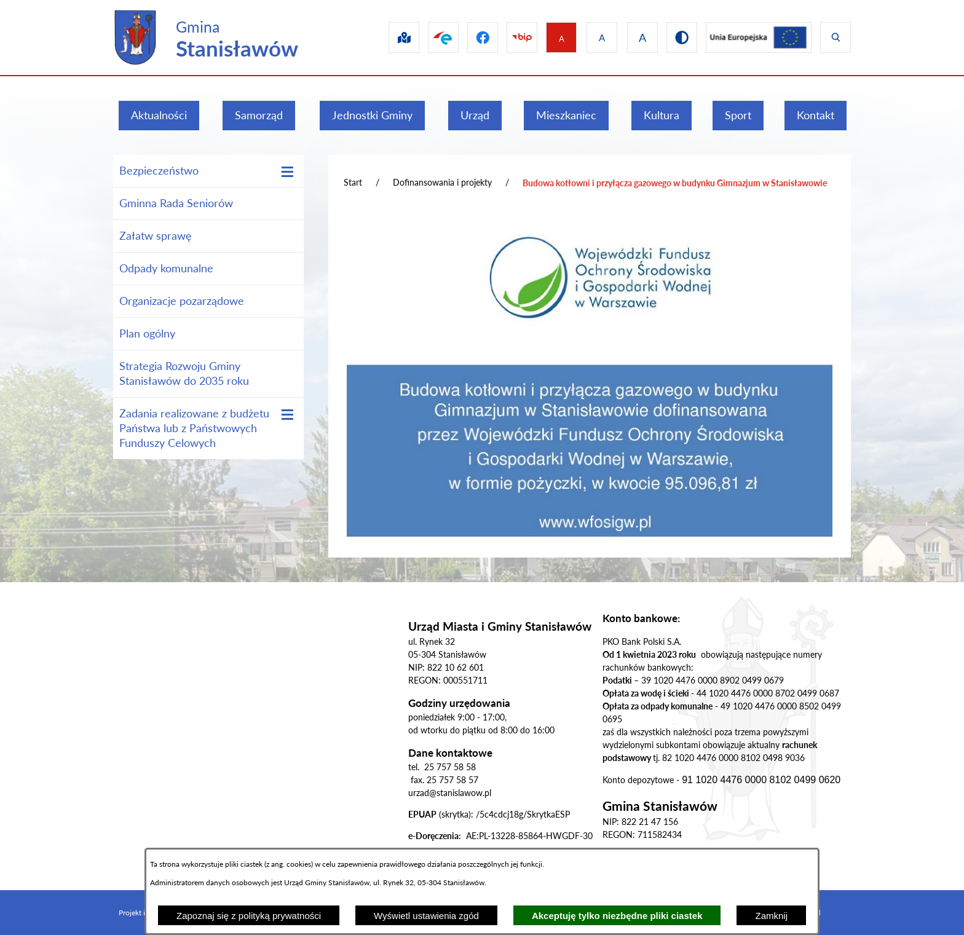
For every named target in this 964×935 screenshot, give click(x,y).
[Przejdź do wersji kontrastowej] (677, 37)
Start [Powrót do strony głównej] (353, 182)
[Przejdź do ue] (756, 37)
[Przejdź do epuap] (428, 37)
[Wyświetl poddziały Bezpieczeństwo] (287, 172)
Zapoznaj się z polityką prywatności (248, 915)
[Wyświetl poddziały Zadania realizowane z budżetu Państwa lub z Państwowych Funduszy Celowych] (287, 414)
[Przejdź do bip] (512, 37)
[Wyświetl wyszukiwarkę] (835, 37)
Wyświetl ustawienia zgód (426, 915)
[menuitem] (159, 115)
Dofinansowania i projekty (442, 182)
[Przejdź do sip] (386, 37)
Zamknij (771, 915)
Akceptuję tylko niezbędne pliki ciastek (617, 915)
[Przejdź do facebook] (470, 37)
